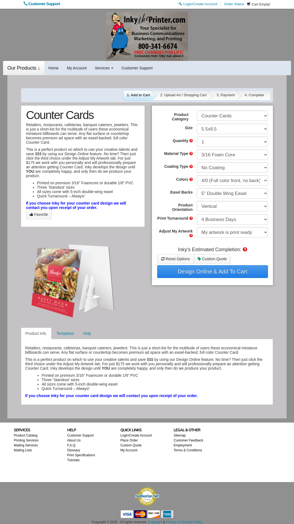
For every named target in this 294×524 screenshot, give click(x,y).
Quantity (183, 140)
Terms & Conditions (188, 450)
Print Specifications (81, 455)
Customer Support (42, 3)
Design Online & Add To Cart (212, 271)
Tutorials (73, 460)
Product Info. (36, 333)
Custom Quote (212, 259)
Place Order (129, 440)
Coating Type (178, 166)
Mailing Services (26, 445)
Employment (183, 445)
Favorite (39, 214)
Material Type (178, 153)
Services (104, 68)
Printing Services (26, 440)
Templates (65, 333)
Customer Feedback (188, 440)
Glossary (73, 450)
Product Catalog (26, 435)
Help (87, 333)
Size (189, 128)
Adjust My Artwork (176, 233)
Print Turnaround (175, 218)
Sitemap (180, 435)
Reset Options (175, 259)
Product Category (180, 116)
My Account (77, 68)
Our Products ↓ (23, 68)
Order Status (234, 4)
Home (53, 68)
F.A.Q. (71, 445)
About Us (73, 440)
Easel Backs (181, 192)
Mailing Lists (23, 450)
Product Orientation (182, 207)
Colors (184, 179)
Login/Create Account (198, 4)
